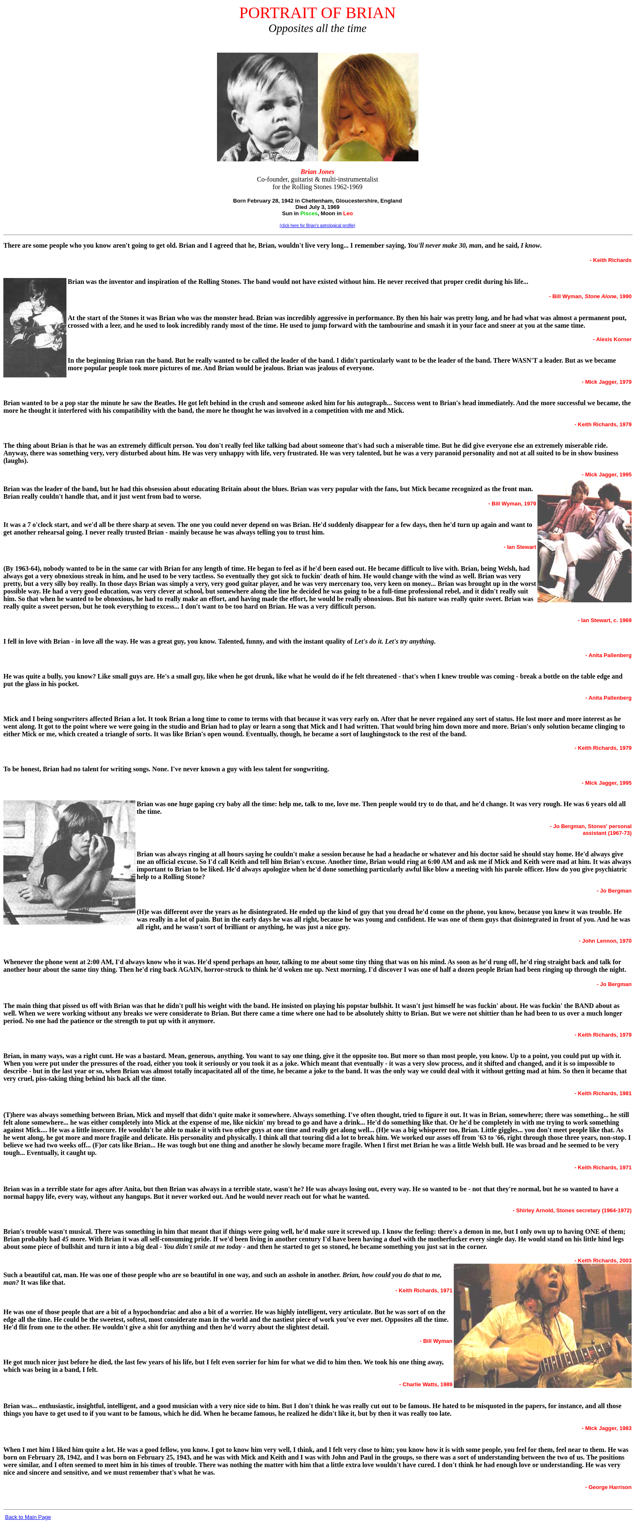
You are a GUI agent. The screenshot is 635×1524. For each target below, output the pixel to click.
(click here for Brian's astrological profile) (317, 225)
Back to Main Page (28, 1517)
